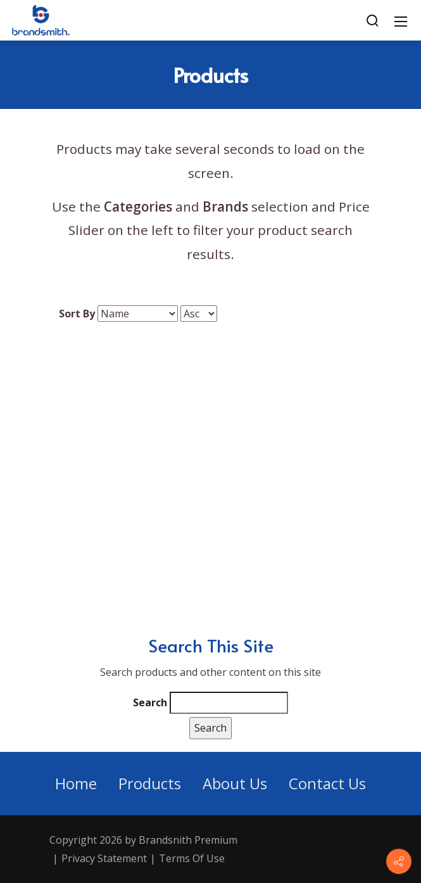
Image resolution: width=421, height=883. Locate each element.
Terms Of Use (192, 858)
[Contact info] (399, 861)
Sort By (77, 314)
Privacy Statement (104, 858)
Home (76, 783)
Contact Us (327, 783)
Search (150, 702)
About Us (235, 783)
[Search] (372, 20)
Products (149, 783)
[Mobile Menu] (401, 20)
